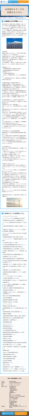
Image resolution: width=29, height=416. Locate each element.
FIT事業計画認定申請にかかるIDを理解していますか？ (14, 248)
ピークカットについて (7, 324)
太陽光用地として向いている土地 (9, 256)
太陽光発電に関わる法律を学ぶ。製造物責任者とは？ (14, 220)
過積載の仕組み (6, 350)
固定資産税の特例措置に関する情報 (10, 299)
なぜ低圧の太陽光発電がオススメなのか (11, 278)
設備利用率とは (6, 282)
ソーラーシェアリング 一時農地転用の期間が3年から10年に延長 (14, 239)
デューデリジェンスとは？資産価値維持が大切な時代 (14, 218)
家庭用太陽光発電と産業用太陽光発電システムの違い (14, 332)
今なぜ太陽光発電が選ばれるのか (9, 330)
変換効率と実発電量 (7, 313)
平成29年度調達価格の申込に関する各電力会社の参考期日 (15, 342)
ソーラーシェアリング (7, 304)
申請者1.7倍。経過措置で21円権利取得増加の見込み (13, 288)
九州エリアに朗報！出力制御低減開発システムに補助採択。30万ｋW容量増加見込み (14, 285)
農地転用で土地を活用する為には (9, 306)
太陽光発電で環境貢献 (7, 328)
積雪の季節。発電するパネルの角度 (10, 301)
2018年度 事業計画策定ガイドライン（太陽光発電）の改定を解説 (14, 251)
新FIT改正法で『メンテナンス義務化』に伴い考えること (14, 368)
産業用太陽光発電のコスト (8, 326)
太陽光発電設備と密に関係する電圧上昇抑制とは (13, 246)
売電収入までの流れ (7, 338)
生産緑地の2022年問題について (9, 290)
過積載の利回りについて (8, 362)
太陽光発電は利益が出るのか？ (9, 354)
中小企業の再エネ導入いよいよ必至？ (10, 242)
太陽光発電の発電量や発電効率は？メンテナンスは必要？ (14, 272)
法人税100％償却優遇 (7, 360)
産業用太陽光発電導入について (9, 334)
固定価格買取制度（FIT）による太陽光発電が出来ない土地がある (14, 309)
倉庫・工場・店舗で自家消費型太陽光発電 (11, 295)
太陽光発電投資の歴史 (7, 322)
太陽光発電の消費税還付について (9, 340)
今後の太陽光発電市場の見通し (9, 358)
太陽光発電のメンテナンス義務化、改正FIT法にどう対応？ (15, 264)
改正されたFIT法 (6, 364)
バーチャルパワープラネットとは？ (10, 216)
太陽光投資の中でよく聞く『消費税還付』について (13, 366)
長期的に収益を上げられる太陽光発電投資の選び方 (13, 317)
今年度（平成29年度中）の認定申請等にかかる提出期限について (14, 347)
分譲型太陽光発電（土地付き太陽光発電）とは (12, 311)
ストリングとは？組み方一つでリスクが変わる (12, 276)
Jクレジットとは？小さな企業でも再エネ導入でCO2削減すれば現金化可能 (14, 234)
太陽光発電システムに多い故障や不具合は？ (12, 269)
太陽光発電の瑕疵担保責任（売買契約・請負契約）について (14, 227)
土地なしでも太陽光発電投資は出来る (10, 352)
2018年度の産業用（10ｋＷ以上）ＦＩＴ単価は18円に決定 (15, 280)
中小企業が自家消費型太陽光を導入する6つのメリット (14, 244)
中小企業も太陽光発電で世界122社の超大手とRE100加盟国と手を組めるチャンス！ (14, 261)
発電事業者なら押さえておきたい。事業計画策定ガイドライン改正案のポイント (14, 293)
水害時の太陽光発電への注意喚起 (9, 356)
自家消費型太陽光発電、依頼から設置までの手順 (13, 236)
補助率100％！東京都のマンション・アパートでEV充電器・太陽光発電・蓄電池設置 (13, 230)
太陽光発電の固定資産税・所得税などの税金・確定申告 (14, 315)
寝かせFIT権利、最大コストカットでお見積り (12, 344)
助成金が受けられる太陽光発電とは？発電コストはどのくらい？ (14, 267)
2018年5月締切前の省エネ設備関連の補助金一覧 (13, 254)
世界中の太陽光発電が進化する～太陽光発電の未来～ (14, 258)
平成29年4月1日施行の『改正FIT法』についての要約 (13, 370)
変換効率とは (5, 274)
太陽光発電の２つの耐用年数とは (9, 319)
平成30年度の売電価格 (7, 336)
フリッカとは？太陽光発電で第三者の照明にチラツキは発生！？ (14, 223)
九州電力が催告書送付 (7, 297)
